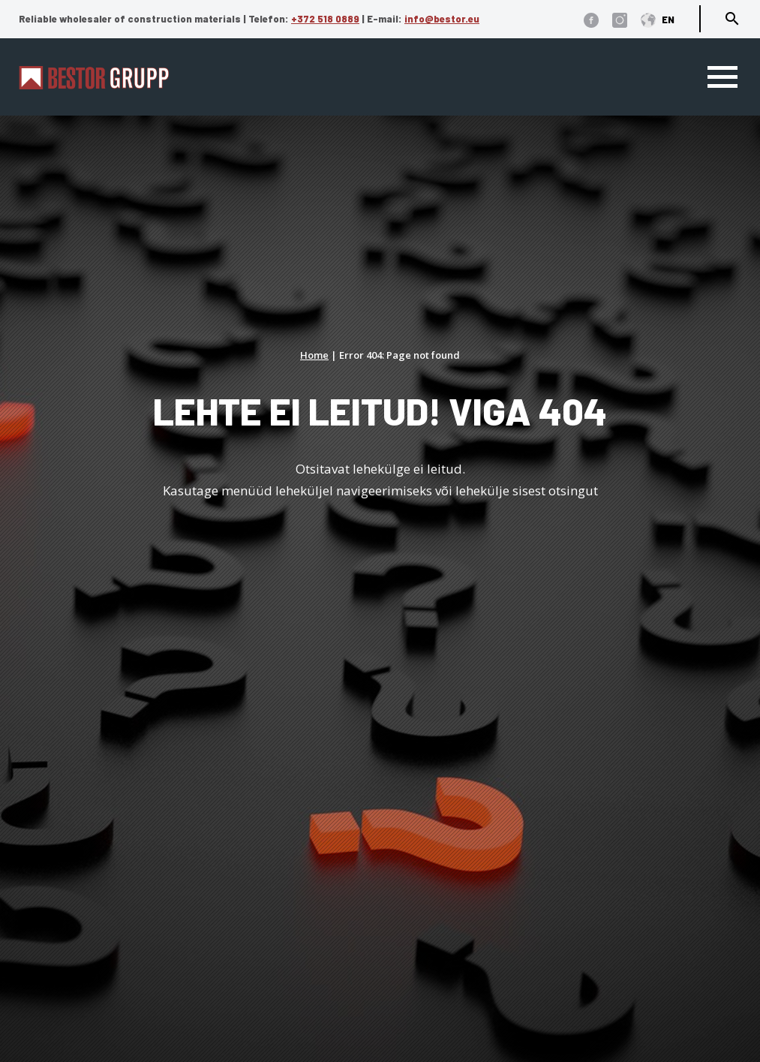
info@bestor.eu (441, 19)
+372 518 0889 (325, 19)
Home (314, 355)
